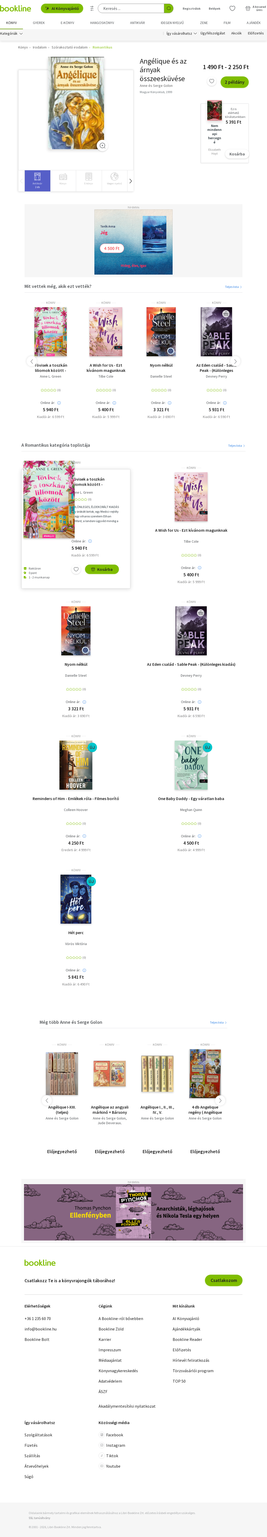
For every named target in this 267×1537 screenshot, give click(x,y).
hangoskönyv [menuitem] (102, 22)
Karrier (105, 1339)
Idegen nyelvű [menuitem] (172, 22)
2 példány (235, 82)
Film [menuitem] (227, 22)
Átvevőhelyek (36, 1466)
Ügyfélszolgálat (213, 33)
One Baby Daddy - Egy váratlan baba (191, 798)
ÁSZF (103, 1391)
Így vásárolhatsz (179, 33)
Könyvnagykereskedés (118, 1370)
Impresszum (110, 1349)
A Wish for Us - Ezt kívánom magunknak (106, 367)
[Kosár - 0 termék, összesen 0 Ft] (255, 8)
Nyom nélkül (161, 365)
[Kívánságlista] (232, 8)
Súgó (29, 1476)
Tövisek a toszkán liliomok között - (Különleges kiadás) (50, 367)
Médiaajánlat (110, 1360)
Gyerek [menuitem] (39, 22)
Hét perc (76, 932)
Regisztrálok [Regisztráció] (192, 8)
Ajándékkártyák (186, 1329)
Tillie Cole (106, 376)
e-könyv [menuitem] (67, 22)
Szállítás (32, 1455)
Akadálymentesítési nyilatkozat (127, 1406)
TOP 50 (179, 1381)
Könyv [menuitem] (11, 22)
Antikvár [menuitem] (137, 22)
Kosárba (237, 153)
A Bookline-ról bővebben (121, 1318)
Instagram (112, 1445)
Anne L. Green (50, 376)
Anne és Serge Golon (62, 1118)
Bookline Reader (187, 1339)
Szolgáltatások (38, 1434)
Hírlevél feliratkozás (191, 1360)
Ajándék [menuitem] (254, 22)
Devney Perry (216, 376)
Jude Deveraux (109, 1123)
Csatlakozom (224, 1280)
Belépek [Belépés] (214, 8)
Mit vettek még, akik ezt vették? (58, 286)
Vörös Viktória (76, 944)
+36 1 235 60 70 (38, 1318)
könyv (50, 303)
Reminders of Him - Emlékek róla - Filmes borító (76, 798)
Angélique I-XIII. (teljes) (62, 1109)
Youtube (109, 1466)
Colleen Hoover (76, 810)
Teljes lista (233, 287)
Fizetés (31, 1445)
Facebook (111, 1435)
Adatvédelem (110, 1381)
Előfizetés (256, 33)
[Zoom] (102, 145)
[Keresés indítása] (168, 8)
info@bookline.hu (41, 1329)
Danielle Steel (161, 376)
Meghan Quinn (191, 810)
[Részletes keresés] (92, 8)
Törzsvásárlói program (193, 1370)
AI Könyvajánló (62, 8)
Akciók (236, 33)
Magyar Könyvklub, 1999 (156, 92)
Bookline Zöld (111, 1329)
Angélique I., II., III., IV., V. (157, 1109)
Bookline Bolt (37, 1339)
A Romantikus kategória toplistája (55, 445)
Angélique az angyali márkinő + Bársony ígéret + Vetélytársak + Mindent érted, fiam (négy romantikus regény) (109, 1109)
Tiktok (108, 1456)
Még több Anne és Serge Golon (71, 1022)
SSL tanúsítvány (39, 1518)
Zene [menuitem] (204, 22)
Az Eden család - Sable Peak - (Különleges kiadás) (216, 367)
